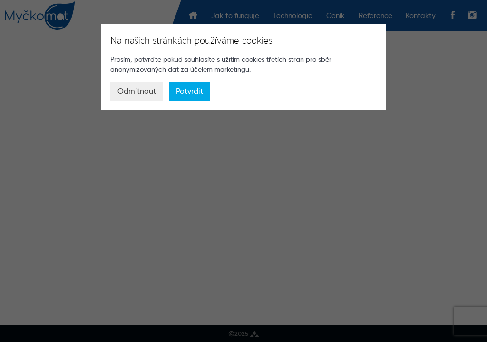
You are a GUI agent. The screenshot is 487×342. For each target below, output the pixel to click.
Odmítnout (136, 90)
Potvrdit (189, 90)
